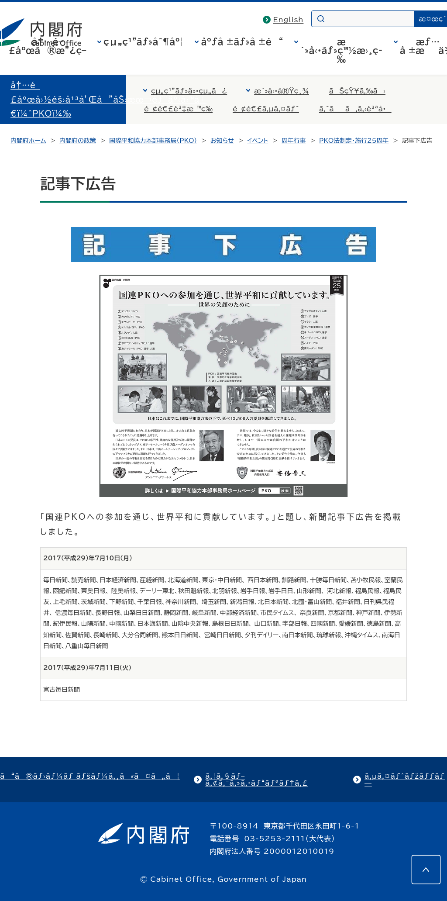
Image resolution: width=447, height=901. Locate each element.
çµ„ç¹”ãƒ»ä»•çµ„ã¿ (189, 90)
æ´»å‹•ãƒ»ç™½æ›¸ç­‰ (341, 50)
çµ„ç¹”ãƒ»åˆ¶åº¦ (143, 41)
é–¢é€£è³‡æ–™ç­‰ (178, 108)
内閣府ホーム (28, 141)
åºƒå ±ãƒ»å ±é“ (242, 41)
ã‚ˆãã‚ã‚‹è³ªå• (355, 108)
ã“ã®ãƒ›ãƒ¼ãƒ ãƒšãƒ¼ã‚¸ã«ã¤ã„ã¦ (90, 776)
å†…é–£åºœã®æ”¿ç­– (47, 46)
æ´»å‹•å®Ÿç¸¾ (281, 90)
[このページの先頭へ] (426, 870)
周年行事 (294, 141)
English (288, 19)
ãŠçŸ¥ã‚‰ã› (357, 90)
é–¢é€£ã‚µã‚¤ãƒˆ (266, 108)
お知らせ (222, 141)
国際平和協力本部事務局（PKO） (153, 141)
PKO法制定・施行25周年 (354, 141)
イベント (257, 141)
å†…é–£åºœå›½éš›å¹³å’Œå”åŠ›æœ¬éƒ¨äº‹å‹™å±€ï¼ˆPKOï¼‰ (108, 99)
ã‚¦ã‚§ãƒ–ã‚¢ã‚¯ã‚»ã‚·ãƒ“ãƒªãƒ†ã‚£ (256, 780)
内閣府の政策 (77, 141)
